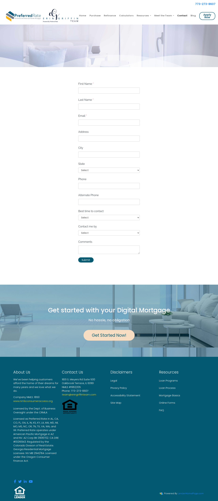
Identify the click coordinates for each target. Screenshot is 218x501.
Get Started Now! (109, 335)
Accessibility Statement (125, 395)
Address (83, 131)
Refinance (110, 15)
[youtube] (31, 482)
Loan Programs (168, 380)
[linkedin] (25, 482)
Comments (85, 241)
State (81, 163)
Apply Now (207, 16)
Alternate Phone (88, 195)
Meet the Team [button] (163, 15)
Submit (86, 260)
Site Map (115, 402)
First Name (86, 83)
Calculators (126, 15)
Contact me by (87, 226)
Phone (82, 179)
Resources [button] (143, 15)
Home (82, 15)
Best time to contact (91, 211)
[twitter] (20, 482)
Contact (182, 15)
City (80, 147)
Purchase (95, 15)
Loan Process (167, 388)
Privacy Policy (118, 388)
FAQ (161, 410)
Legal (113, 380)
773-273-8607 (203, 4)
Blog (193, 15)
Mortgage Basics (169, 395)
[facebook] (15, 482)
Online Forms (167, 402)
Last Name (86, 99)
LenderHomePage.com (191, 493)
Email (82, 115)
